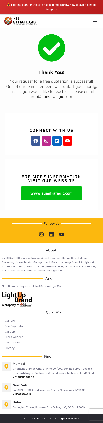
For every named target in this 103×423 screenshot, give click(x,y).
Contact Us (12, 342)
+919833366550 (23, 377)
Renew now (67, 5)
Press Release (14, 337)
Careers (10, 332)
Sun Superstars (15, 326)
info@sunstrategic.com (51, 96)
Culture (10, 321)
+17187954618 (22, 394)
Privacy (10, 348)
